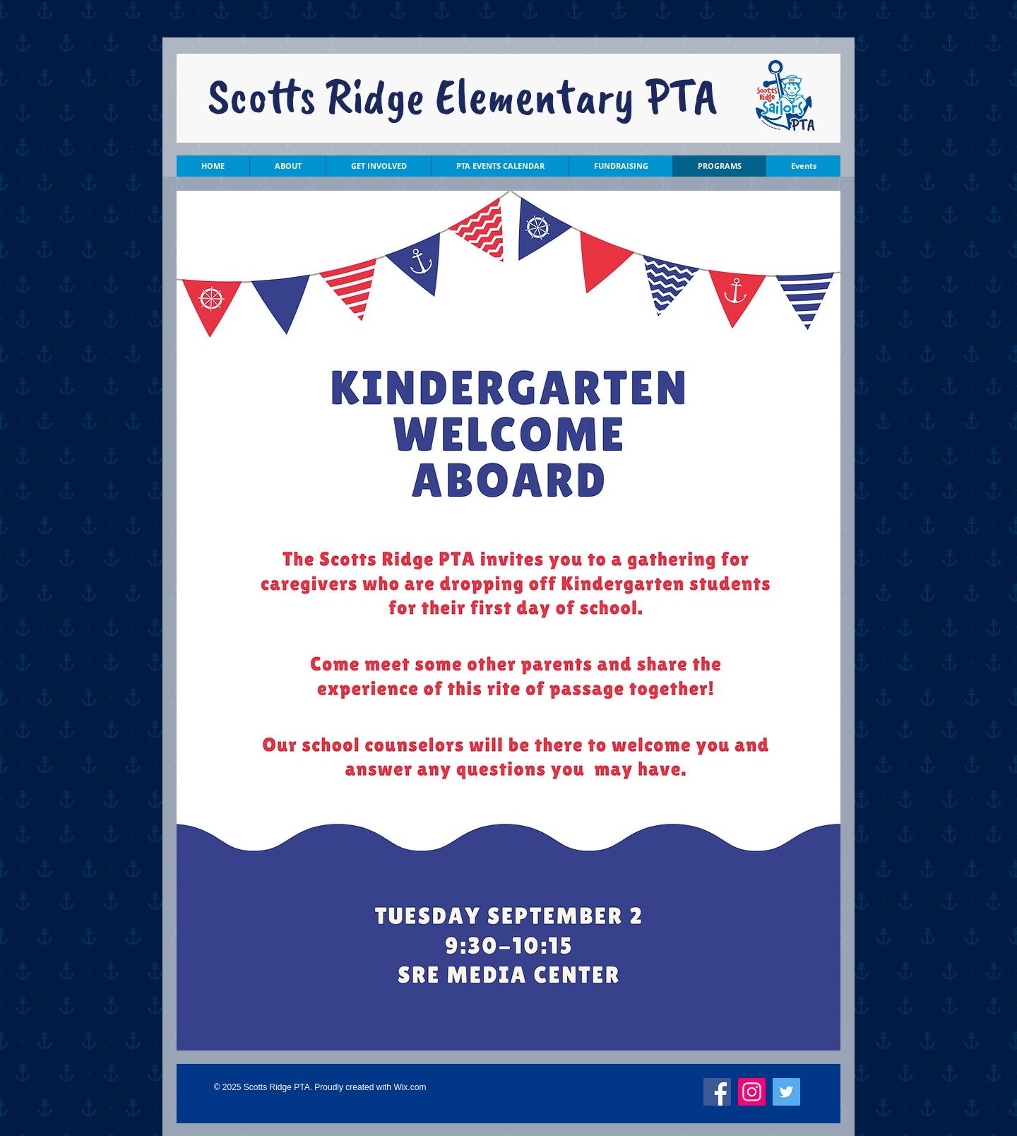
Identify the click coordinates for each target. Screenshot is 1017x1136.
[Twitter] (786, 1092)
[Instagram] (752, 1092)
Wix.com (409, 1087)
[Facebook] (717, 1092)
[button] (287, 166)
